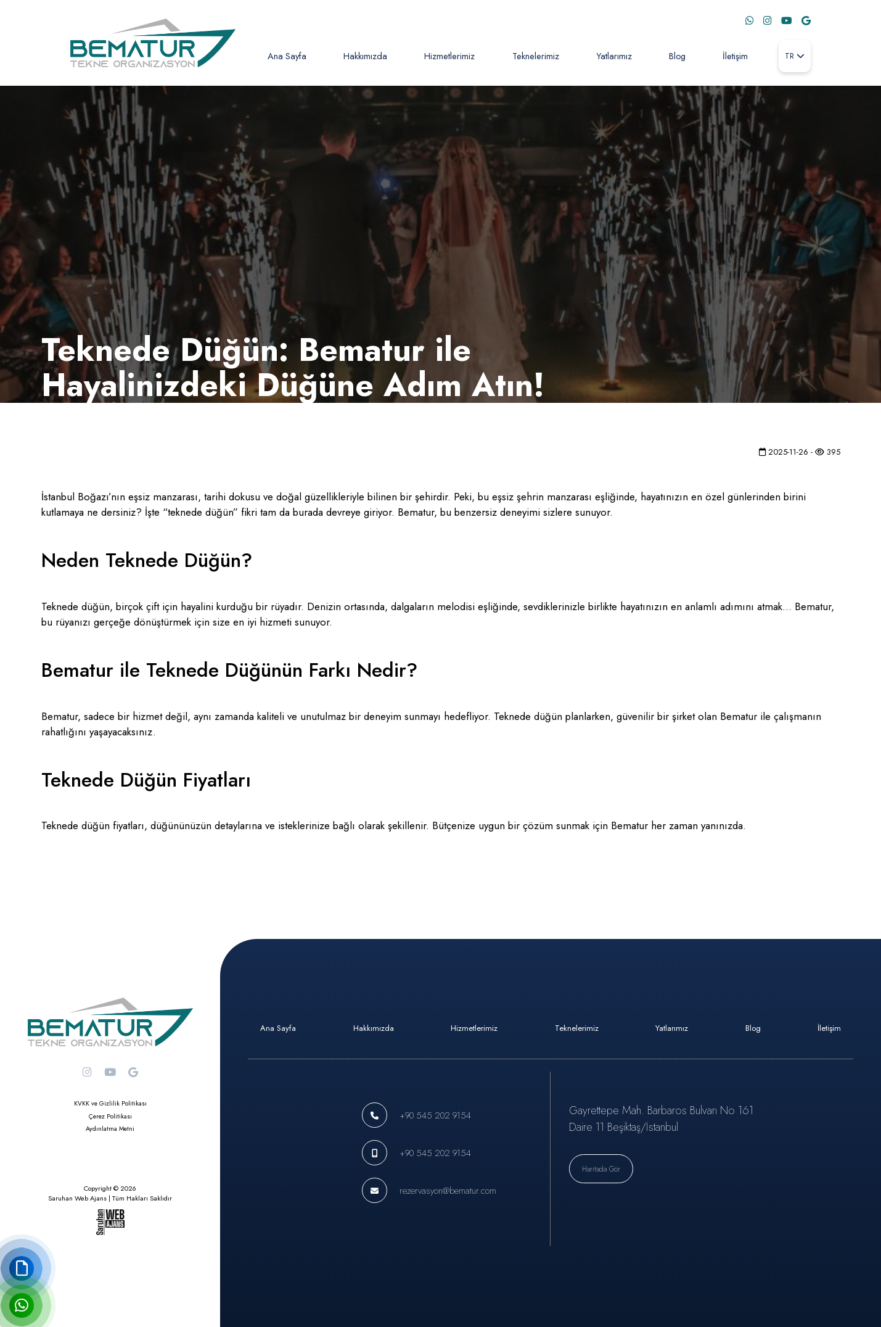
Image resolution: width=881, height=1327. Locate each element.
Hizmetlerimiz (449, 55)
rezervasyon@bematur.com (448, 1190)
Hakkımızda (365, 55)
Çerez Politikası (110, 1116)
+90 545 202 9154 (435, 1115)
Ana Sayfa (287, 55)
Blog (677, 55)
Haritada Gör (601, 1169)
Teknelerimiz (535, 55)
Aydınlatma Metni (110, 1128)
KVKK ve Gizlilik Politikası (110, 1103)
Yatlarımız (614, 55)
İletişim (735, 55)
